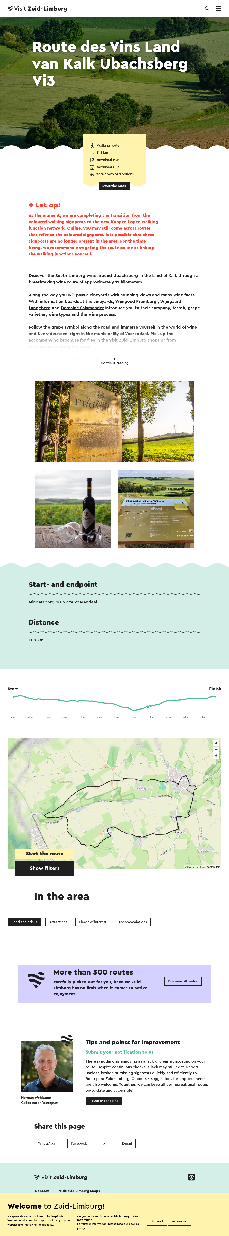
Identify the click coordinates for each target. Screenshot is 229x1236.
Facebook (79, 1143)
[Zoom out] (216, 749)
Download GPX (108, 167)
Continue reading (115, 361)
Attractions (58, 922)
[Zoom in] (216, 743)
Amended (179, 1221)
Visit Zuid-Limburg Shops (79, 1191)
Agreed (157, 1221)
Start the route (114, 186)
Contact (42, 1191)
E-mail (127, 1143)
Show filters (45, 868)
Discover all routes (183, 981)
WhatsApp (46, 1143)
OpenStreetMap (196, 867)
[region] (114, 803)
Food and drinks (24, 922)
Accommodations (132, 922)
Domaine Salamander (82, 308)
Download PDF (107, 160)
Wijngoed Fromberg (135, 301)
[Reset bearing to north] (216, 756)
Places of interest (92, 922)
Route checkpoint (103, 1101)
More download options (115, 174)
